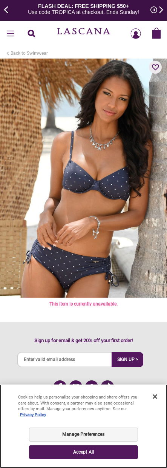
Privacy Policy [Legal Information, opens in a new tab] (33, 414)
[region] (83, 426)
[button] (155, 67)
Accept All (83, 452)
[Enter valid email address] (65, 359)
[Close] (155, 396)
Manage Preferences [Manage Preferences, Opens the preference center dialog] (83, 434)
